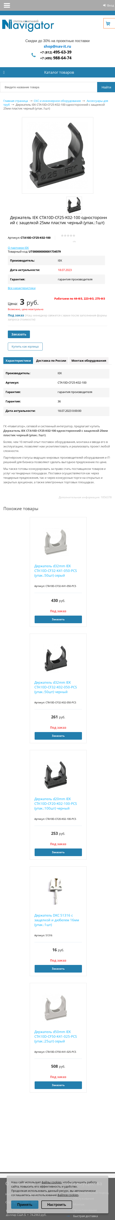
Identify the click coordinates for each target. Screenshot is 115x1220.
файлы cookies (51, 1182)
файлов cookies (67, 1195)
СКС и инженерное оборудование (57, 101)
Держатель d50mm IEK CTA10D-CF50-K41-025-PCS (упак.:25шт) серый (55, 1036)
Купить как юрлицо (25, 346)
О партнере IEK (18, 248)
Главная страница (15, 101)
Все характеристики (22, 288)
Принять (24, 1205)
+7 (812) (55, 52)
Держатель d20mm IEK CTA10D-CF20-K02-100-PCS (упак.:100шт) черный (55, 803)
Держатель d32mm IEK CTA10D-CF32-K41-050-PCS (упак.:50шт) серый (55, 571)
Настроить (56, 1205)
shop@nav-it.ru (57, 46)
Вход (110, 5)
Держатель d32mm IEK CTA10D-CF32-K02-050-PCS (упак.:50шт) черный (55, 687)
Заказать (18, 334)
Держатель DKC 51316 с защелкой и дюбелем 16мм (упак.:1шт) (56, 920)
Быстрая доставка (85, 1216)
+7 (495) (55, 58)
